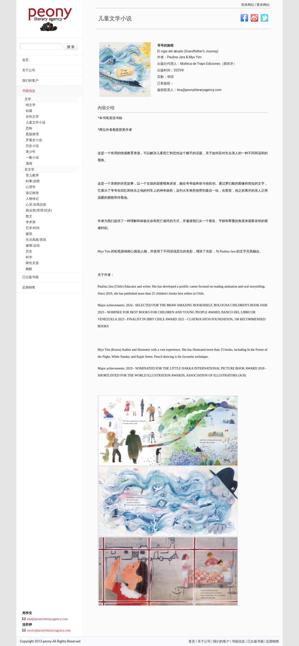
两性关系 (32, 263)
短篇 (29, 111)
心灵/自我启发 (36, 204)
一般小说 (32, 157)
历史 (29, 251)
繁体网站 (263, 5)
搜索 (70, 47)
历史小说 (32, 146)
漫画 (29, 163)
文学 (28, 99)
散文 (29, 216)
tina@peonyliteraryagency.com (47, 619)
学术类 (31, 222)
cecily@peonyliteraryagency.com (49, 630)
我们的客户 (30, 80)
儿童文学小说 (35, 122)
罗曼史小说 (34, 140)
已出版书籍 (30, 277)
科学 (29, 257)
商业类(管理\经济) (39, 210)
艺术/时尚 (33, 228)
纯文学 (31, 105)
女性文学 (32, 116)
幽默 (29, 269)
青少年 (31, 151)
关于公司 (28, 70)
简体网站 (247, 5)
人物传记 (32, 199)
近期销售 (28, 287)
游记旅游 (32, 193)
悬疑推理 (32, 134)
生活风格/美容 (36, 239)
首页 (25, 60)
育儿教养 (32, 175)
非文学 (29, 169)
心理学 (31, 187)
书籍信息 (28, 91)
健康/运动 (33, 245)
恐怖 (29, 128)
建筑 (29, 234)
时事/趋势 (33, 181)
